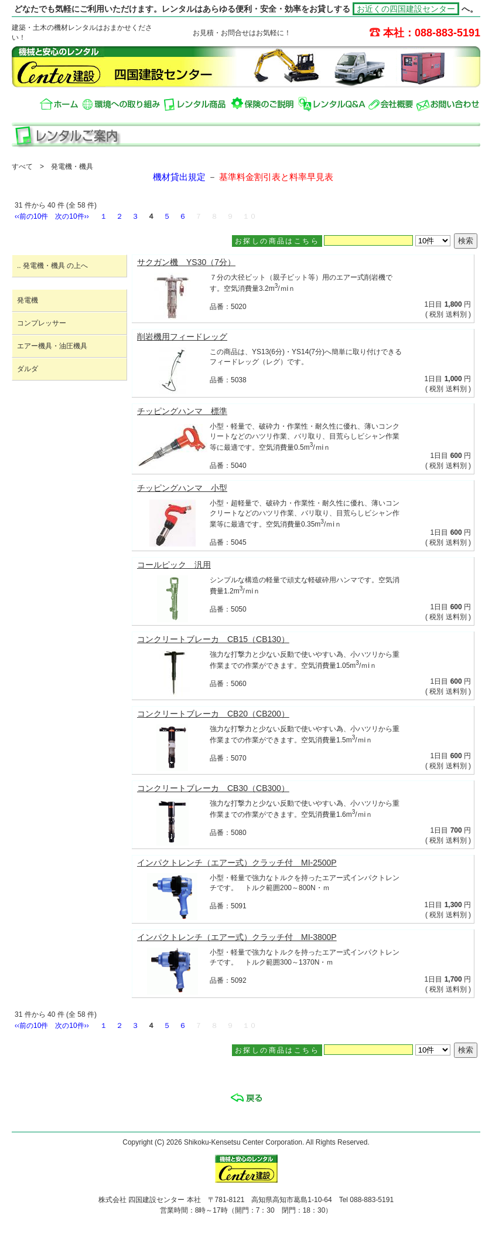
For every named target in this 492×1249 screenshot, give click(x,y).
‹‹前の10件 (31, 216)
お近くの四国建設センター (405, 8)
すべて (22, 166)
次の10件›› (71, 216)
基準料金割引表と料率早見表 (276, 177)
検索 (465, 240)
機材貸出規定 (179, 177)
